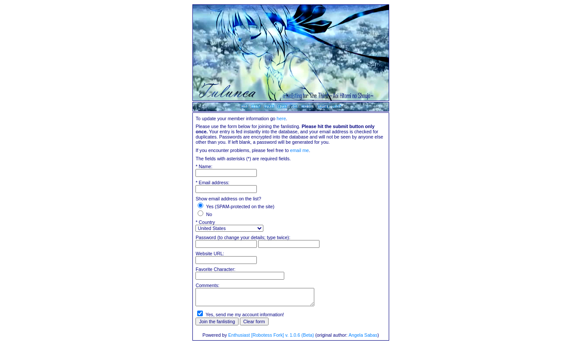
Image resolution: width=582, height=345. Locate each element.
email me (299, 150)
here (281, 118)
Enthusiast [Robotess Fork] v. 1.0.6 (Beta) (271, 335)
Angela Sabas (363, 335)
